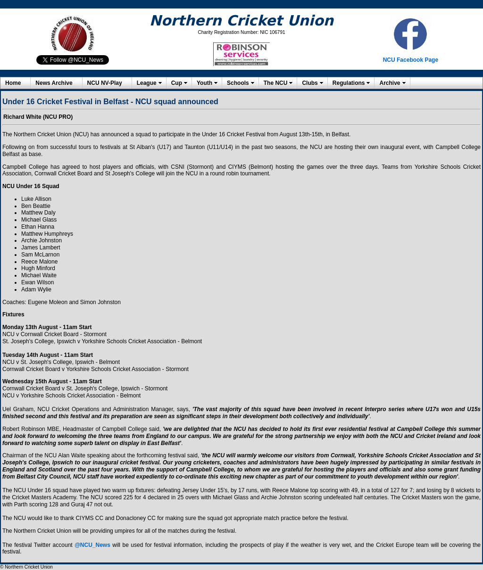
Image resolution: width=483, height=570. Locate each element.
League (147, 83)
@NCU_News (92, 545)
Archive (389, 83)
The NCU (276, 83)
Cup (176, 83)
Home (13, 83)
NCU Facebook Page (410, 60)
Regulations (349, 83)
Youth (204, 83)
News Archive (53, 83)
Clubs (309, 83)
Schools (238, 83)
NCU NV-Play (104, 83)
